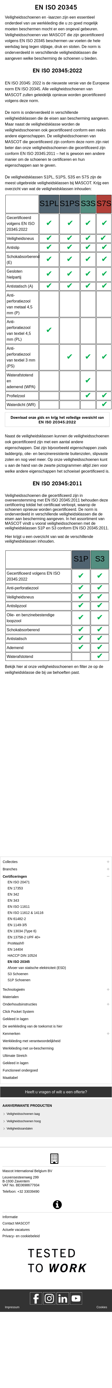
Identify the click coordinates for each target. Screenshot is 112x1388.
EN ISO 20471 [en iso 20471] (19, 882)
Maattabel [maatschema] (10, 1078)
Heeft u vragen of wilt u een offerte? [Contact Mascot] (56, 1092)
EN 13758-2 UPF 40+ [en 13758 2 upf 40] (24, 937)
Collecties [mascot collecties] (10, 862)
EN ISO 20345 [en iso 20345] (19, 962)
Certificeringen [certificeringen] (15, 876)
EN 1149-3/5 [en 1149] (17, 925)
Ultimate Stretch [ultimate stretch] (15, 1056)
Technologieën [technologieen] (14, 989)
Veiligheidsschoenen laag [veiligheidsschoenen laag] (23, 1114)
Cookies (102, 1307)
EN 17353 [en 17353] (15, 888)
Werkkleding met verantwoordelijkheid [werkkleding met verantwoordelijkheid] (32, 1041)
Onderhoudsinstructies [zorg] (20, 1004)
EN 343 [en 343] (13, 900)
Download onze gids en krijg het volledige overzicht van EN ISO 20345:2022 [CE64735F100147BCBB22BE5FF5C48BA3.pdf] (57, 419)
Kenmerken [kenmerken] (11, 1034)
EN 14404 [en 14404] (15, 949)
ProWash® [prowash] (16, 943)
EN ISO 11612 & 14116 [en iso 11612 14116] (25, 913)
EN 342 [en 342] (13, 894)
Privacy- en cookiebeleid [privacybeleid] (21, 1236)
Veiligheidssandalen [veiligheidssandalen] (20, 1128)
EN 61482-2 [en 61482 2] (17, 919)
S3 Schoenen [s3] (18, 974)
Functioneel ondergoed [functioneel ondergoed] (20, 1070)
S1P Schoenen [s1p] (19, 980)
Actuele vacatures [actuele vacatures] (16, 1230)
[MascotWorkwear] (36, 1298)
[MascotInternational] (76, 1298)
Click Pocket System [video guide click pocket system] (18, 1012)
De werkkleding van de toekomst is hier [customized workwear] (32, 1026)
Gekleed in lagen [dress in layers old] (15, 1063)
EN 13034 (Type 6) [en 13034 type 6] (22, 931)
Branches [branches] (10, 869)
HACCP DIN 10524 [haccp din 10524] (22, 955)
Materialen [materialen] (11, 997)
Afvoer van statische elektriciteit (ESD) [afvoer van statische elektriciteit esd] (37, 968)
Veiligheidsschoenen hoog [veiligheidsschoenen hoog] (24, 1121)
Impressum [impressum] (12, 1307)
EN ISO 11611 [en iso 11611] (19, 907)
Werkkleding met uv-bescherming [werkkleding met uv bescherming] (28, 1048)
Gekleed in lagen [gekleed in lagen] (15, 1019)
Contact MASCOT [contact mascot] (16, 1223)
